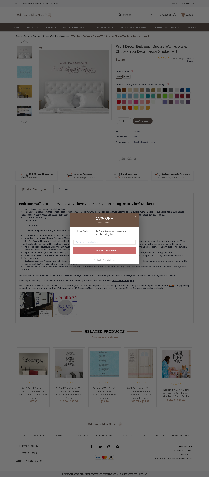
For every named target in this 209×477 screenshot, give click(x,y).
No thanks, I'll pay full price (104, 260)
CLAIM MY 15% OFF (104, 250)
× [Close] (136, 216)
